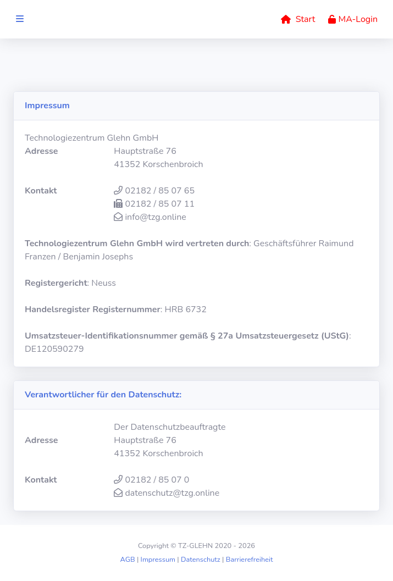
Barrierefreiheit (249, 560)
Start (298, 19)
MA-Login (353, 19)
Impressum (158, 560)
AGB (127, 560)
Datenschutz (200, 560)
